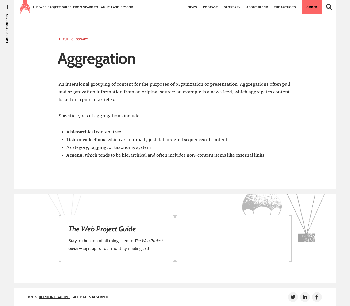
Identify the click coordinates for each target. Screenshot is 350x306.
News (192, 7)
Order (311, 7)
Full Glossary (75, 39)
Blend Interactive (54, 297)
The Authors (285, 7)
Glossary (232, 7)
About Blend (257, 7)
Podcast (210, 7)
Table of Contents (7, 28)
